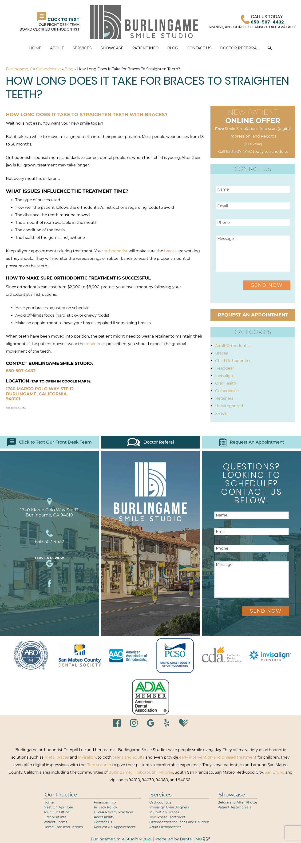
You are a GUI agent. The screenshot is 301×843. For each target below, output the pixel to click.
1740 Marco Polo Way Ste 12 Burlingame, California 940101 (40, 394)
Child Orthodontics (233, 360)
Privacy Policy (105, 807)
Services (82, 48)
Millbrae (165, 772)
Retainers (224, 398)
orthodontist (116, 251)
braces (170, 251)
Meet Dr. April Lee (58, 807)
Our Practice (61, 795)
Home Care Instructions (63, 827)
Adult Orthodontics (233, 345)
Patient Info (145, 48)
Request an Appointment (253, 315)
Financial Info (105, 802)
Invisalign (224, 376)
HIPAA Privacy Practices (114, 812)
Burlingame (119, 772)
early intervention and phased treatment (218, 757)
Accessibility (104, 817)
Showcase (111, 48)
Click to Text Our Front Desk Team (49, 442)
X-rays (221, 413)
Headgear (224, 368)
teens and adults (128, 757)
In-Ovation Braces (164, 812)
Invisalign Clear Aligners (169, 807)
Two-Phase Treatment (167, 817)
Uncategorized (229, 406)
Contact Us (199, 48)
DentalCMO (195, 839)
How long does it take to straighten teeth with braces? (87, 114)
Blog (172, 48)
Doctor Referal (150, 442)
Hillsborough (144, 772)
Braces (221, 353)
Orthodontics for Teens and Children (179, 822)
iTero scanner (99, 765)
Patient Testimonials (234, 807)
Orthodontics (227, 391)
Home (35, 48)
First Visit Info (55, 817)
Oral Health (225, 383)
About (57, 48)
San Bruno (274, 772)
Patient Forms (55, 822)
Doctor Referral (239, 48)
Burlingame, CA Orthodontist (33, 69)
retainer (93, 344)
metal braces (56, 757)
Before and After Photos (237, 802)
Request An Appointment (251, 442)
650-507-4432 (21, 370)
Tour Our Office (56, 812)
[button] (270, 48)
